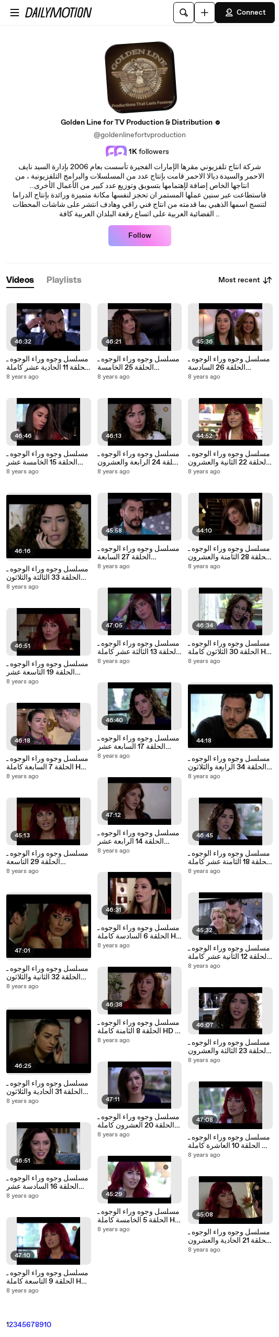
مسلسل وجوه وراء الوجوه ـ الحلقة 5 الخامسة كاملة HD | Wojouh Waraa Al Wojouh (138, 1216)
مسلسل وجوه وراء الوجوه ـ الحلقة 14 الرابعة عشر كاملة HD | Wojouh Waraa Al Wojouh (138, 837)
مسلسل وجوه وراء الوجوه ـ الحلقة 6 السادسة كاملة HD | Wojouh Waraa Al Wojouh (139, 932)
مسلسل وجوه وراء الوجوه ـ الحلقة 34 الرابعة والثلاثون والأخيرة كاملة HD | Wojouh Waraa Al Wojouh (230, 763)
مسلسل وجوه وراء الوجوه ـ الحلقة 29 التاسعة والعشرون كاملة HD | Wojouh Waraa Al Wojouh (48, 857)
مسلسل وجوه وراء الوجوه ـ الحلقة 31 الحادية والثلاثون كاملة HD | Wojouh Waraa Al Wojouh (47, 1087)
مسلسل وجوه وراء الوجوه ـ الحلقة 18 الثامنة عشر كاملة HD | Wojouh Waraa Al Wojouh (229, 857)
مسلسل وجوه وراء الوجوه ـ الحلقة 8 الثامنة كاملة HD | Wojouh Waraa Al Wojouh (139, 1027)
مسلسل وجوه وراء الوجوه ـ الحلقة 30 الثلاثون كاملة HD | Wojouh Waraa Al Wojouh (229, 647)
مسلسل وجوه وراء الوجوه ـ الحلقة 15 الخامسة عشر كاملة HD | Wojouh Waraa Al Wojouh (47, 458)
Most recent (245, 280)
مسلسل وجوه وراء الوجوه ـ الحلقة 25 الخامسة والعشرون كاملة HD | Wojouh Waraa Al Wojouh (139, 363)
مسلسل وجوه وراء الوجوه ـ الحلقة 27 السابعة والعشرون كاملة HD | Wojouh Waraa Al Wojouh (139, 553)
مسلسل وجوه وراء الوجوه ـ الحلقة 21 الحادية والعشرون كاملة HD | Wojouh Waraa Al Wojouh (229, 1236)
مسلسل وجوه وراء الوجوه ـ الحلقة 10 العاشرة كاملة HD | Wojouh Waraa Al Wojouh (230, 1141)
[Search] (183, 12)
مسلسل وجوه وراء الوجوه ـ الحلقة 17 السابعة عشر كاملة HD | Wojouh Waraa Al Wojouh (138, 742)
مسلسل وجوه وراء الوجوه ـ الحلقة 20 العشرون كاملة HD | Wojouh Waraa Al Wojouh (138, 1121)
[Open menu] (14, 12)
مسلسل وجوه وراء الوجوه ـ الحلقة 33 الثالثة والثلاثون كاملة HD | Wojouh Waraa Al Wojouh (47, 573)
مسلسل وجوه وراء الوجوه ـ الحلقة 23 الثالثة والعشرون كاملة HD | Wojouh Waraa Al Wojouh (229, 1046)
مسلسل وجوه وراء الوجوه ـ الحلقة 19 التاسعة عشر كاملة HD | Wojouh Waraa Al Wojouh (47, 668)
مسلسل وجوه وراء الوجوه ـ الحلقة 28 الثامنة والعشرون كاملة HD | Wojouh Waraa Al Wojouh (229, 553)
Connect (245, 12)
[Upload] (204, 12)
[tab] (20, 280)
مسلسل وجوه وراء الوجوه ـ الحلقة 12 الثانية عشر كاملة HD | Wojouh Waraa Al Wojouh (229, 952)
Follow (139, 235)
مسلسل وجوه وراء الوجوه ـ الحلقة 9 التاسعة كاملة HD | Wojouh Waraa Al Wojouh (48, 1277)
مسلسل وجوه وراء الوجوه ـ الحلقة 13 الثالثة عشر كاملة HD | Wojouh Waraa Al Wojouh (138, 647)
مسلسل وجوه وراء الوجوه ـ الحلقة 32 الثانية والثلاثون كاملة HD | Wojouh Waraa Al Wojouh (47, 973)
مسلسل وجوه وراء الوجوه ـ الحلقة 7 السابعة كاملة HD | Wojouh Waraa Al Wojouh (48, 763)
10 (47, 1325)
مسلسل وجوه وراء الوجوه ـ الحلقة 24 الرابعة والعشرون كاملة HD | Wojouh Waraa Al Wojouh (139, 458)
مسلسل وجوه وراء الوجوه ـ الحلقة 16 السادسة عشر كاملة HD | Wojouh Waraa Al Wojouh (47, 1182)
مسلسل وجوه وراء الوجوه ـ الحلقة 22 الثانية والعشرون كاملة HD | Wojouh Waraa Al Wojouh (229, 458)
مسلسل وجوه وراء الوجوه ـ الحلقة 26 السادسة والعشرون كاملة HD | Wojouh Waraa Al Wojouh (230, 363)
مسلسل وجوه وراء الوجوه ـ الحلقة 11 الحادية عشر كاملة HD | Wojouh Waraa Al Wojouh (47, 363)
